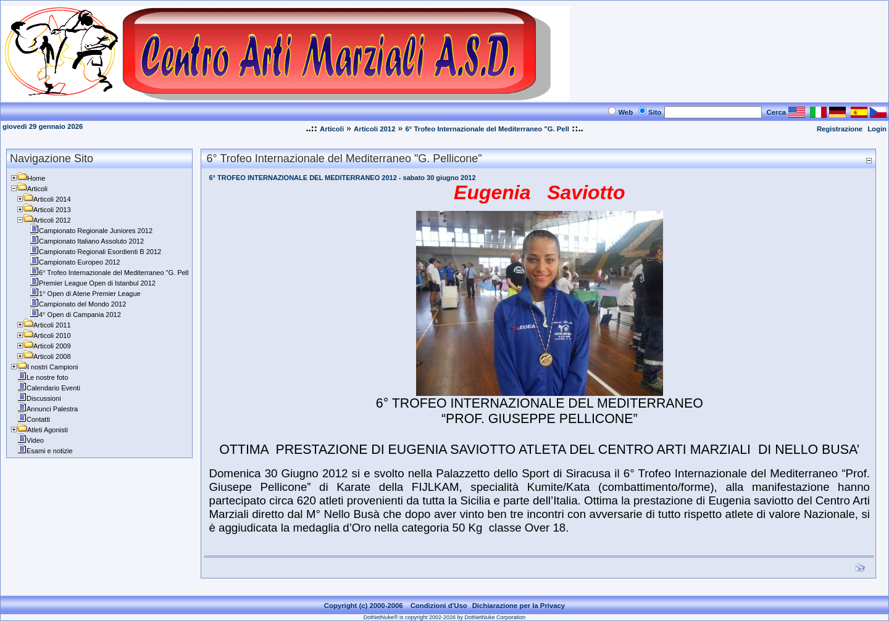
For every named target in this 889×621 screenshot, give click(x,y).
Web (625, 112)
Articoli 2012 (374, 129)
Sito (654, 112)
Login (877, 129)
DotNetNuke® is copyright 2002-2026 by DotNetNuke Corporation (444, 617)
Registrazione (839, 129)
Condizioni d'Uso (439, 605)
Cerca (777, 112)
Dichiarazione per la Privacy (519, 605)
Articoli (332, 129)
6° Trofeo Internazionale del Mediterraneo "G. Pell (487, 129)
